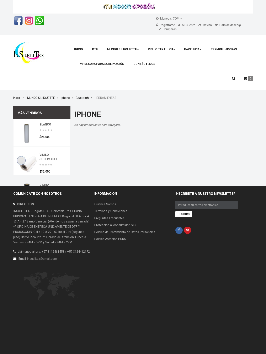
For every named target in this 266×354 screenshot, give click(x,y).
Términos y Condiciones (110, 254)
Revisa (205, 25)
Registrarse (166, 25)
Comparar (169, 29)
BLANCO (45, 124)
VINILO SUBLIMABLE (48, 157)
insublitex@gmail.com (42, 301)
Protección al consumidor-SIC (115, 268)
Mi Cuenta (187, 25)
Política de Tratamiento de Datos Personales (124, 275)
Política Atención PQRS (110, 281)
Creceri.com (93, 318)
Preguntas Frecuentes (109, 261)
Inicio (16, 97)
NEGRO (44, 185)
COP (167, 18)
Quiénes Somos (105, 247)
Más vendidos (29, 113)
